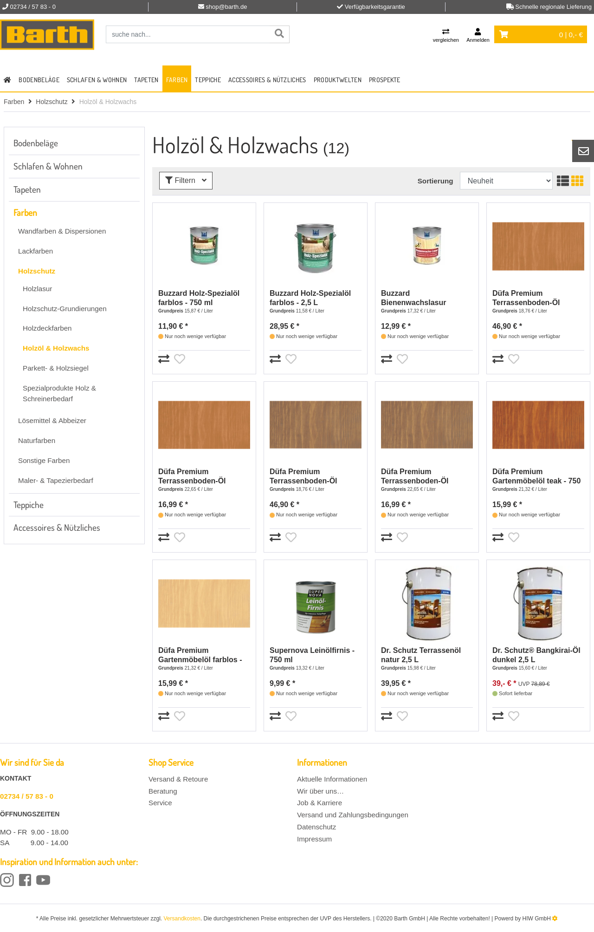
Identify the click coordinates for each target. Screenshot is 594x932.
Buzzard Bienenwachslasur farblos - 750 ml (413, 298)
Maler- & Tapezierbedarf (55, 480)
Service (160, 803)
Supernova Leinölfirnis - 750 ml (312, 655)
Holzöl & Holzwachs (56, 348)
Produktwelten (338, 80)
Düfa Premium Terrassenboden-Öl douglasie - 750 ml (192, 477)
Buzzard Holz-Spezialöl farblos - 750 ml (198, 297)
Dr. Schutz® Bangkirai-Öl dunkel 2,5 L (536, 655)
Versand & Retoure (178, 779)
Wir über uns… (320, 791)
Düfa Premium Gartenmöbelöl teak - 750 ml (536, 477)
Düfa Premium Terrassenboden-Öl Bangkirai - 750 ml (415, 477)
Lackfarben (35, 251)
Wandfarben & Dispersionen (62, 231)
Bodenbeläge (39, 80)
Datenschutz (316, 827)
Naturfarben (36, 440)
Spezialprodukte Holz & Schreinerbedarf (59, 393)
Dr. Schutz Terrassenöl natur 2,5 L (421, 655)
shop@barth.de (226, 6)
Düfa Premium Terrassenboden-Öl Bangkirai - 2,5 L (303, 477)
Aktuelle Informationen (332, 779)
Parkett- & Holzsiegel (56, 368)
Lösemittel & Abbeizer (52, 420)
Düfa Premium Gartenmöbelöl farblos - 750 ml (200, 655)
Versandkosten (182, 918)
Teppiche (208, 80)
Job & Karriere (319, 803)
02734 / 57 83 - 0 (26, 796)
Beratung (162, 791)
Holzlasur (37, 289)
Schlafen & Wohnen (97, 80)
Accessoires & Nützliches (267, 80)
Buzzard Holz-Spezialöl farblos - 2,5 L (310, 297)
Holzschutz (51, 101)
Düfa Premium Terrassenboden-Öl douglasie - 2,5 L (526, 298)
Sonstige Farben (44, 460)
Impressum (314, 839)
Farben (177, 80)
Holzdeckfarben (47, 328)
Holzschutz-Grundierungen (65, 309)
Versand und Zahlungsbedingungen (352, 815)
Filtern (186, 180)
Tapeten (146, 80)
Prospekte (384, 80)
